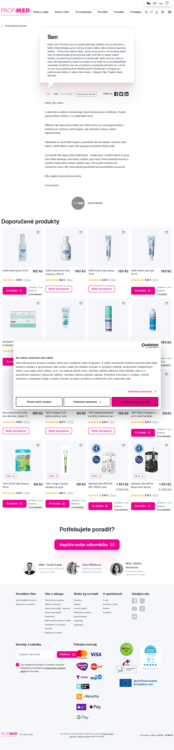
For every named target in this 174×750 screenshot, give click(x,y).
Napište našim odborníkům (87, 545)
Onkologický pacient (14, 26)
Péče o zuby (40, 12)
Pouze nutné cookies (39, 401)
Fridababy (78, 621)
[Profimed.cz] (16, 12)
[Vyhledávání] (146, 12)
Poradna (119, 12)
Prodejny (135, 12)
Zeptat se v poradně (25, 604)
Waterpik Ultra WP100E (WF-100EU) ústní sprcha (100, 486)
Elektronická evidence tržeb (58, 620)
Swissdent (78, 625)
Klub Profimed (80, 616)
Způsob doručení (53, 604)
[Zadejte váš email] (37, 654)
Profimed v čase (110, 604)
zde (128, 378)
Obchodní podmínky (54, 600)
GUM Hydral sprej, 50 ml (15, 270)
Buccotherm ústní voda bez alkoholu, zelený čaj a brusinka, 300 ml (16, 415)
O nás (105, 600)
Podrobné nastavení (140, 391)
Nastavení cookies (53, 633)
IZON (160, 735)
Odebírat (67, 654)
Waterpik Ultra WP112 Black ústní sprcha (142, 485)
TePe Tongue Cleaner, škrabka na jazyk (57, 485)
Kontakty (107, 612)
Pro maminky (83, 12)
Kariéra (106, 608)
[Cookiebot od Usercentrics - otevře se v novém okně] (144, 345)
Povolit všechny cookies (135, 401)
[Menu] (169, 12)
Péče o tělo (62, 12)
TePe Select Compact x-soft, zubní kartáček (144, 414)
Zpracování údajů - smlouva (57, 608)
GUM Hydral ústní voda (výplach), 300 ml (58, 272)
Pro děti (102, 12)
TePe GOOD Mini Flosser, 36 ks (16, 485)
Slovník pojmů (80, 608)
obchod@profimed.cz (26, 600)
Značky (77, 604)
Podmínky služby (84, 736)
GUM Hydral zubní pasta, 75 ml (101, 272)
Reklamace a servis (82, 612)
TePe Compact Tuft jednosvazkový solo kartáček (56, 415)
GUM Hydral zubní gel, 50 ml (142, 272)
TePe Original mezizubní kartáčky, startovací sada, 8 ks (102, 415)
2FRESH (169, 735)
